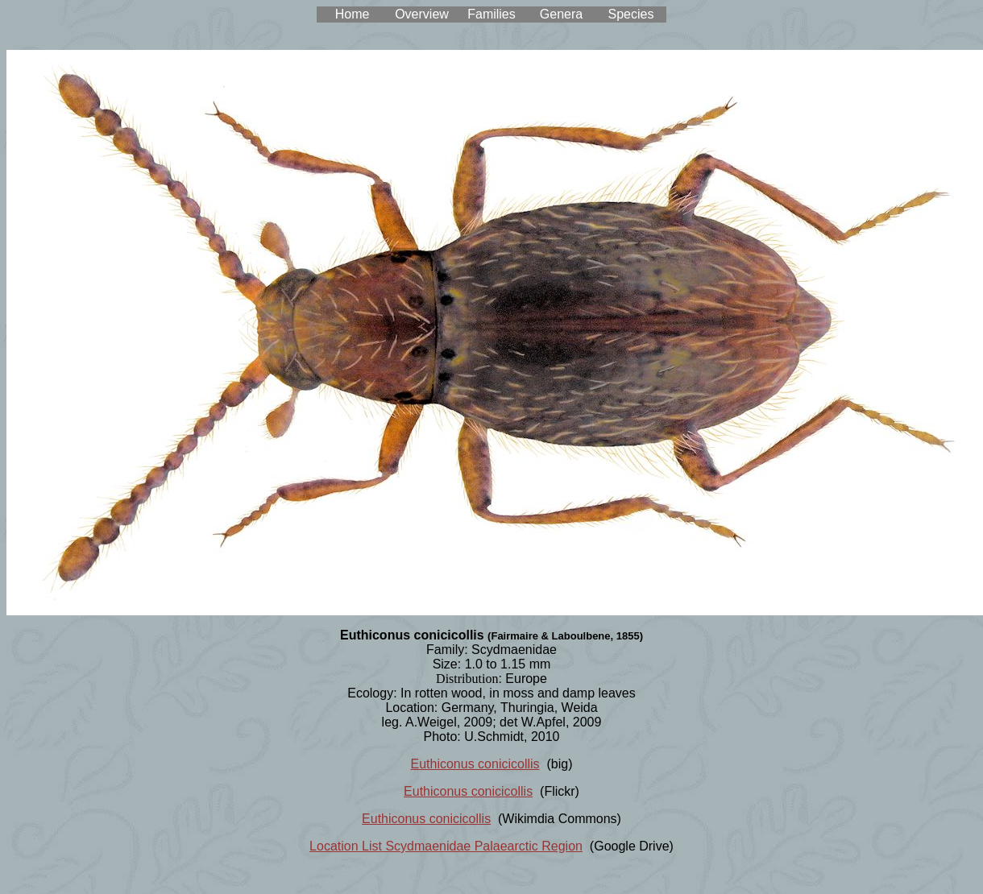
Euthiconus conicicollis (475, 764)
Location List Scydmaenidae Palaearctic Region (446, 846)
